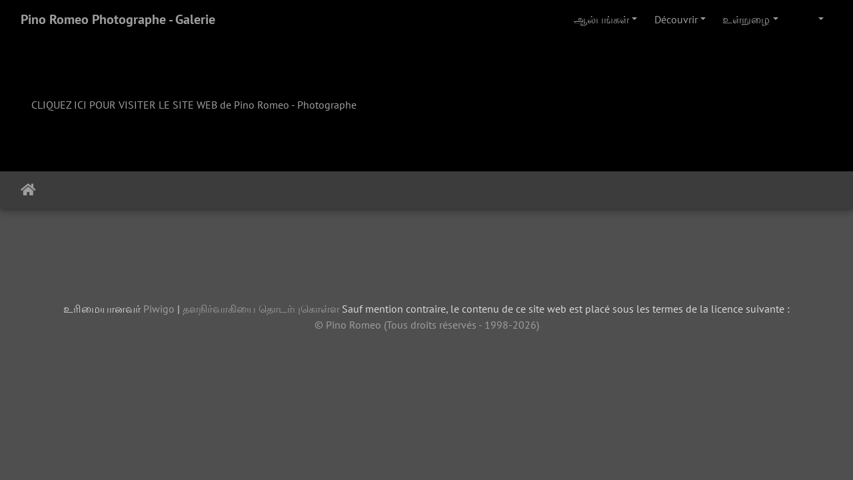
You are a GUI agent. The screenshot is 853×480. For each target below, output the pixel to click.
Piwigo (159, 308)
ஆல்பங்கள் (601, 19)
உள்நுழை (746, 19)
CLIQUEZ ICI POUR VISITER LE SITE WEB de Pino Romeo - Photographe (194, 104)
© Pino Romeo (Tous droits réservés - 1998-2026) (427, 324)
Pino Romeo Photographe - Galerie (118, 19)
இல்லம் (28, 190)
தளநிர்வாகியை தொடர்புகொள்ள (261, 308)
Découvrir (676, 19)
